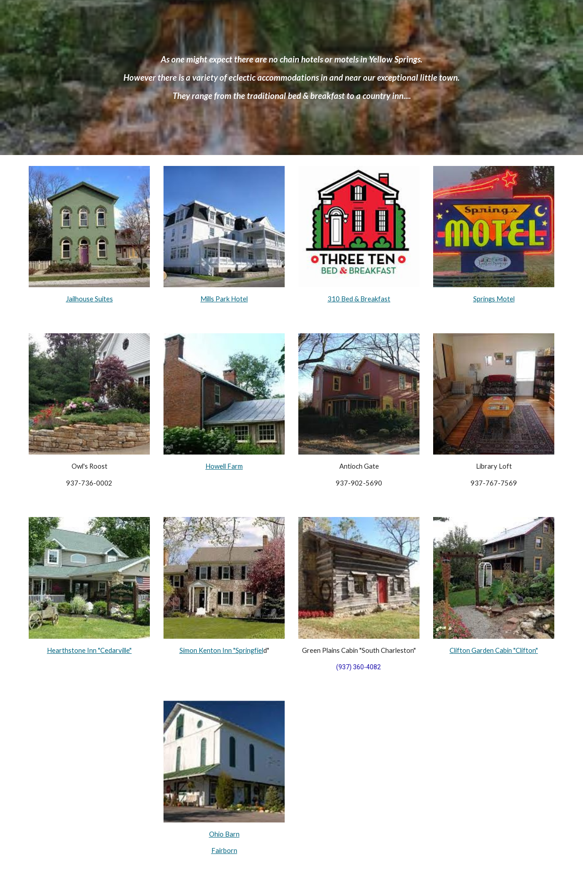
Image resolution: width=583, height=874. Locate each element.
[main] (291, 78)
